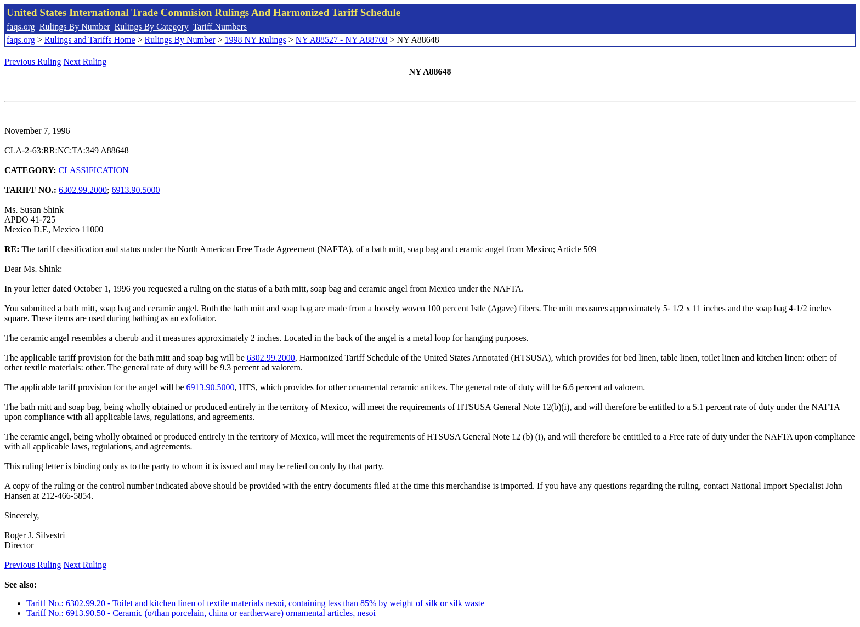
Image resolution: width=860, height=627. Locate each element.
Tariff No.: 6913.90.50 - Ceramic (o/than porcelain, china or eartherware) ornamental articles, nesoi (201, 613)
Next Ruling (85, 61)
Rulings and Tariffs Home (89, 39)
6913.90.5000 (136, 190)
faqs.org (21, 26)
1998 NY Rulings (255, 39)
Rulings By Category (152, 26)
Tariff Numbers (220, 26)
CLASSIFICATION (94, 170)
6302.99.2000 (83, 190)
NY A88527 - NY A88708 (342, 39)
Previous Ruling (32, 61)
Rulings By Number (74, 26)
